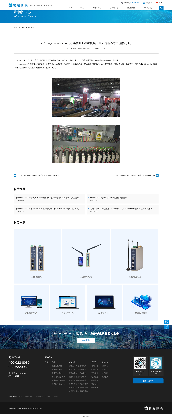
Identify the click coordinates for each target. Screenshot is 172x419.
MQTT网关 (18, 396)
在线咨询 (166, 322)
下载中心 (105, 366)
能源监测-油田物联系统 (77, 380)
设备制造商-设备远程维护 (78, 384)
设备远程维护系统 (58, 377)
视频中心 (105, 369)
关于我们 (22, 27)
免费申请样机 (148, 381)
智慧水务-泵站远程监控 (77, 369)
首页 (15, 27)
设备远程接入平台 (58, 384)
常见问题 (105, 373)
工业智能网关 (57, 366)
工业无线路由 (57, 373)
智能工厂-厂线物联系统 (77, 366)
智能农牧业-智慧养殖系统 (78, 388)
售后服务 (105, 377)
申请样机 (86, 340)
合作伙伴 (94, 388)
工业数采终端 (57, 369)
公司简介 (94, 366)
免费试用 (166, 327)
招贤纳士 (94, 384)
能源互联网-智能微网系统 (78, 391)
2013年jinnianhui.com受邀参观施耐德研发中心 (41, 175)
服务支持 (105, 362)
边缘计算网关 (28, 396)
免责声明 (39, 408)
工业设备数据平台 (58, 380)
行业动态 (94, 377)
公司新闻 (30, 27)
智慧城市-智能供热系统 (77, 377)
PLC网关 (47, 396)
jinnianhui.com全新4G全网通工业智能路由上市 (137, 175)
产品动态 (94, 373)
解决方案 (72, 362)
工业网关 (55, 396)
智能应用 (94, 380)
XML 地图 (86, 417)
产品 (53, 362)
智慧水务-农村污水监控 (77, 373)
